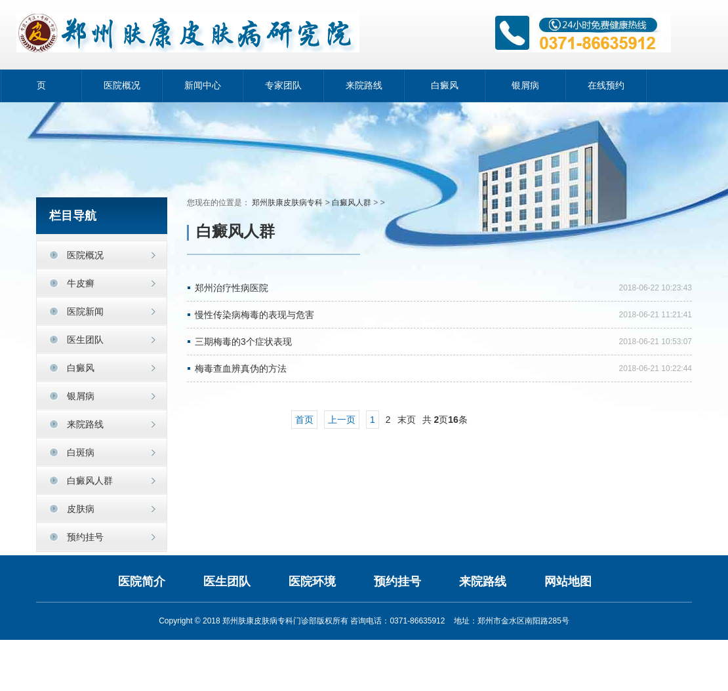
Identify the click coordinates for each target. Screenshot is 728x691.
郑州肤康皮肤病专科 (287, 202)
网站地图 (568, 581)
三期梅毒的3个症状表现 (243, 341)
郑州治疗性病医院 (231, 288)
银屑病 (525, 85)
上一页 (341, 419)
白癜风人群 (351, 202)
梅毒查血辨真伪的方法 (241, 368)
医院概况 (122, 85)
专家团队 (283, 85)
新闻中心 (202, 85)
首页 (304, 419)
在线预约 (606, 85)
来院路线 (364, 85)
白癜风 (444, 85)
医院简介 (141, 581)
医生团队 (227, 581)
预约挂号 (85, 537)
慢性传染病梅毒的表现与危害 (254, 314)
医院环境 (312, 581)
